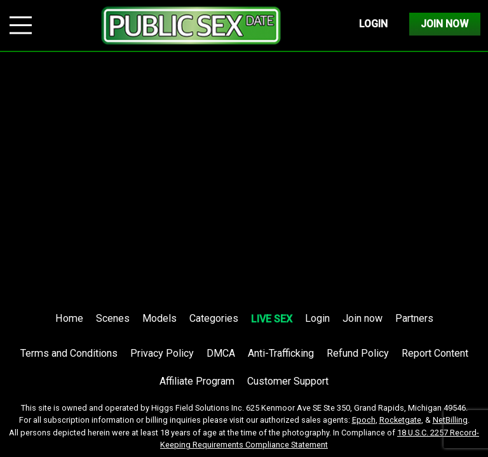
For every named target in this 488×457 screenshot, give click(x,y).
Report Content (435, 353)
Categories (213, 318)
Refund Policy (358, 353)
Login (373, 24)
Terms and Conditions (69, 353)
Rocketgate (400, 420)
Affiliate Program (196, 381)
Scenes (113, 318)
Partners (414, 318)
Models (159, 318)
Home (69, 318)
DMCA (221, 353)
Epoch (364, 420)
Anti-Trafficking (281, 353)
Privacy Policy (162, 353)
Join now (362, 318)
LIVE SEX (271, 319)
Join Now (444, 24)
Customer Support (288, 381)
